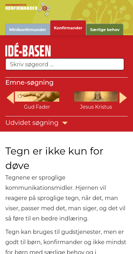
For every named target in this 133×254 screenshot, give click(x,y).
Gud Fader (37, 107)
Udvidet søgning (36, 123)
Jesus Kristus (96, 107)
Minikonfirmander (27, 29)
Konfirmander (68, 27)
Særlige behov (105, 29)
